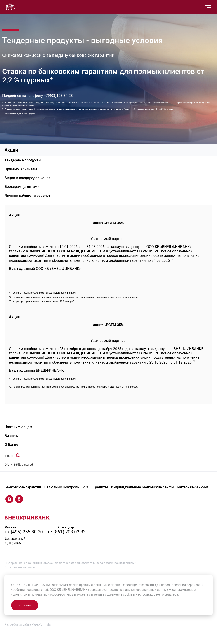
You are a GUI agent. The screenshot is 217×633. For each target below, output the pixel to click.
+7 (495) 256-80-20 (24, 532)
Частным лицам (18, 427)
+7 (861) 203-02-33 (66, 532)
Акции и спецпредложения (27, 178)
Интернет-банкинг (192, 487)
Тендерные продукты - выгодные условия (83, 40)
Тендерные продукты (23, 160)
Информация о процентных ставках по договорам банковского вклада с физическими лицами (70, 563)
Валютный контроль (61, 487)
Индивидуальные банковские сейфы (142, 487)
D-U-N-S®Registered (19, 464)
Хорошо (24, 605)
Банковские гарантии (23, 487)
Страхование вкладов (20, 567)
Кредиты (100, 487)
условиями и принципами (30, 594)
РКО (85, 487)
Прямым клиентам (21, 169)
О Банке (11, 444)
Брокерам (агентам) (22, 187)
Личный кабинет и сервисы (28, 195)
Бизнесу (11, 436)
